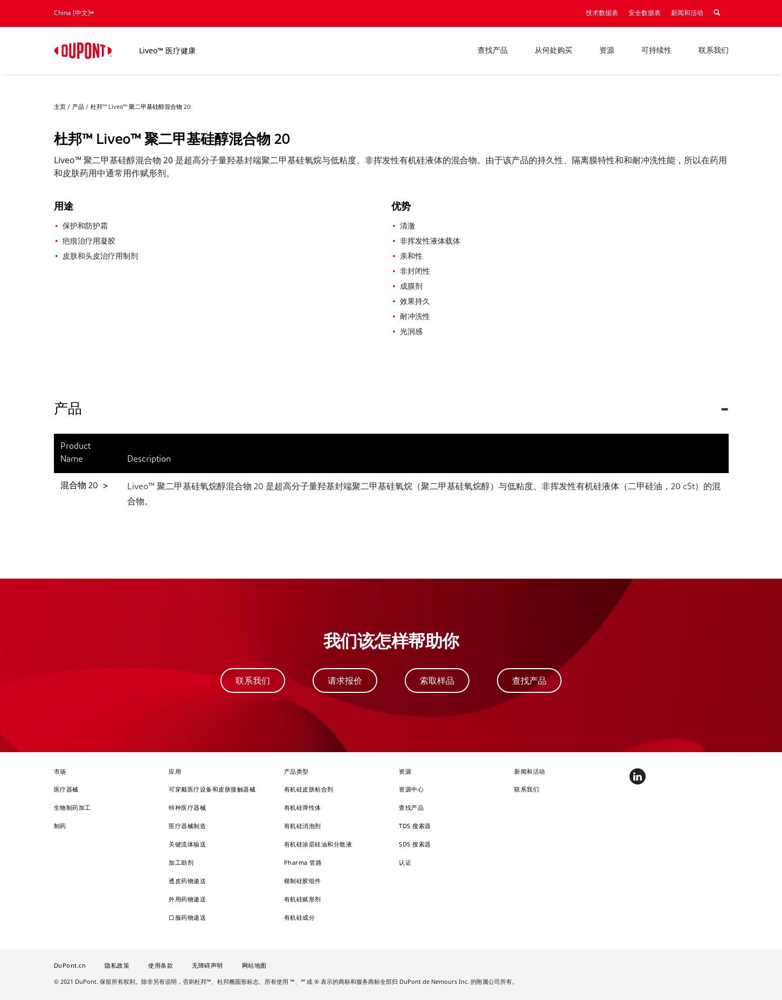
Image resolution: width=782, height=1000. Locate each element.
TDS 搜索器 (415, 826)
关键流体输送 (187, 844)
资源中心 (411, 789)
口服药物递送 (187, 917)
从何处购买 (553, 51)
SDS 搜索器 (415, 844)
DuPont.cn (70, 965)
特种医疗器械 (187, 807)
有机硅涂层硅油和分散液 (318, 844)
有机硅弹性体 (302, 807)
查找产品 (492, 51)
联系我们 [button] (253, 680)
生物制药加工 (72, 807)
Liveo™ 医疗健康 (167, 50)
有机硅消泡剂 (302, 826)
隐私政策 (117, 965)
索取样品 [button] (437, 680)
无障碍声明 (207, 965)
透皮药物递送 (187, 881)
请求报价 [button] (345, 680)
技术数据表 (602, 13)
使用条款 (160, 965)
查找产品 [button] (529, 680)
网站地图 (254, 965)
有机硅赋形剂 (302, 899)
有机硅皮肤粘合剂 (309, 789)
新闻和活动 (687, 13)
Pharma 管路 (303, 862)
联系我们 (713, 51)
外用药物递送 (187, 899)
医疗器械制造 (187, 826)
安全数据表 (644, 13)
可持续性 (656, 51)
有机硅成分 (299, 917)
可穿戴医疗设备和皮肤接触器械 (212, 789)
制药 (60, 826)
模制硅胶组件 (302, 881)
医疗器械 (66, 789)
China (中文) (74, 12)
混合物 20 (80, 486)
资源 (606, 51)
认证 (405, 862)
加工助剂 (181, 862)
